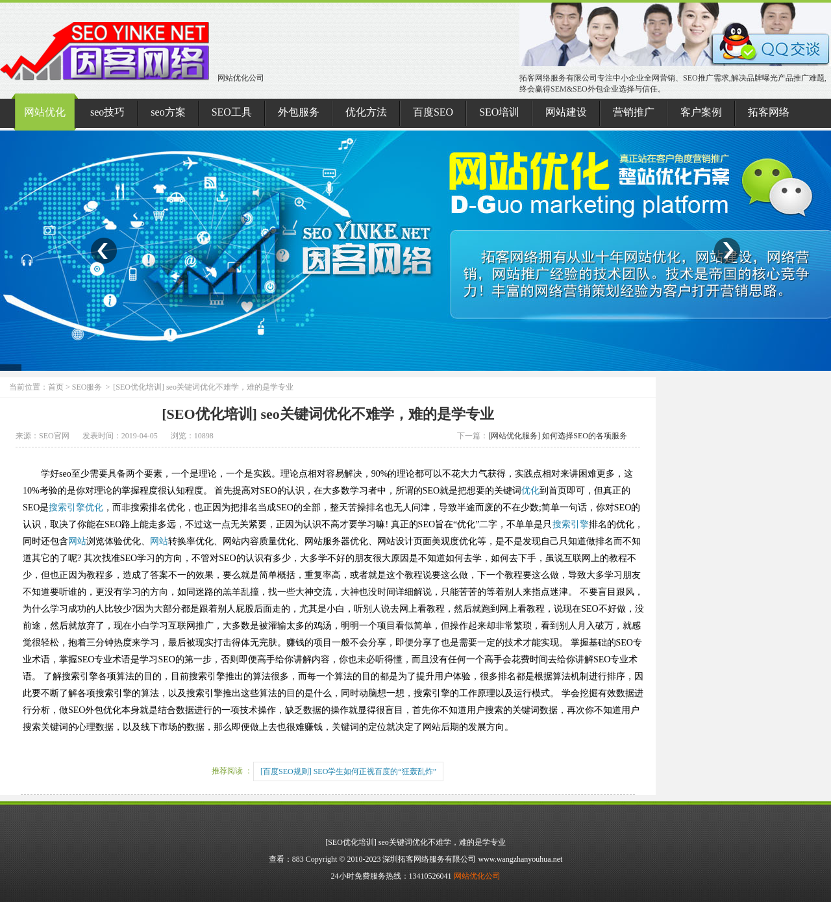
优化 (530, 490)
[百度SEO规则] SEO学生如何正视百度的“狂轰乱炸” (348, 771)
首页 (56, 387)
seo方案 (168, 112)
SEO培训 (499, 112)
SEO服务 (87, 387)
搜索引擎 (67, 507)
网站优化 (45, 112)
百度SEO (433, 112)
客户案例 (701, 112)
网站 (77, 541)
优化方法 (366, 112)
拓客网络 (768, 112)
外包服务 (298, 112)
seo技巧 (107, 112)
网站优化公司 (132, 77)
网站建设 (566, 112)
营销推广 (633, 112)
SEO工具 (232, 112)
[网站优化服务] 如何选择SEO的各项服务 (557, 435)
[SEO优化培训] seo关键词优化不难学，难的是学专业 (328, 414)
